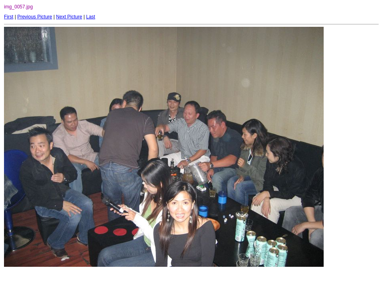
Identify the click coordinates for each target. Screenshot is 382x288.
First (8, 17)
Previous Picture (34, 17)
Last (90, 17)
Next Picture (69, 17)
